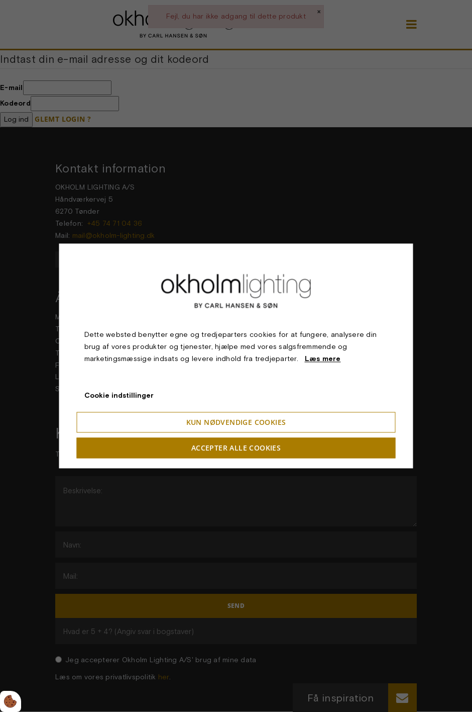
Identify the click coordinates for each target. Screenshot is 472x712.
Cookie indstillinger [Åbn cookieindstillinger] (119, 396)
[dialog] (236, 355)
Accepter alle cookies (236, 448)
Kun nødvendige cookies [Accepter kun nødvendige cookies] (236, 422)
